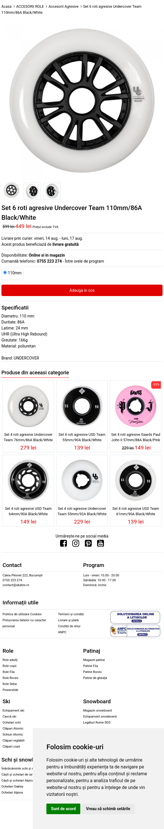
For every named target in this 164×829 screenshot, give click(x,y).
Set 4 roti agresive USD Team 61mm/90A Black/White (135, 511)
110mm (14, 273)
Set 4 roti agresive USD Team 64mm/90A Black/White (28, 511)
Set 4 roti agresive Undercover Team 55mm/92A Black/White (82, 511)
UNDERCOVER (26, 358)
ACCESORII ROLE (30, 6)
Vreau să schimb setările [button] (108, 808)
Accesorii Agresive (63, 6)
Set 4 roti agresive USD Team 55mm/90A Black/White (82, 437)
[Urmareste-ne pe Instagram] (75, 544)
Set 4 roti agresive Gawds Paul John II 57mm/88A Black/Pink (135, 437)
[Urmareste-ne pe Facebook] (63, 544)
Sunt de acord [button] (63, 808)
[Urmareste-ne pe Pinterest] (88, 544)
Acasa (6, 6)
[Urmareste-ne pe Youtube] (100, 544)
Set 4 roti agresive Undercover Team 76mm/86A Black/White (28, 437)
